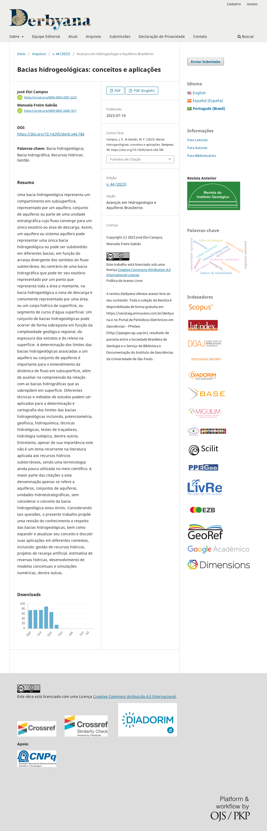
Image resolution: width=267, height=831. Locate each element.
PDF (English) (144, 90)
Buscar (246, 36)
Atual (72, 36)
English (199, 92)
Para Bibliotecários (201, 155)
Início (21, 53)
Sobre (15, 36)
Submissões (120, 36)
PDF (117, 90)
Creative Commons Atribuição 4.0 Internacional (134, 696)
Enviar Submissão (205, 61)
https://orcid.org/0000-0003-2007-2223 (50, 97)
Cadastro (234, 4)
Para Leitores (197, 140)
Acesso (252, 4)
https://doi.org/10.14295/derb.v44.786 (50, 134)
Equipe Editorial (46, 36)
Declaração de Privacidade (162, 36)
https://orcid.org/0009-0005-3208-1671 (50, 110)
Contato (200, 36)
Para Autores (197, 147)
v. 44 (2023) (61, 53)
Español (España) (208, 100)
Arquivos (93, 36)
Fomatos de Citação (125, 159)
